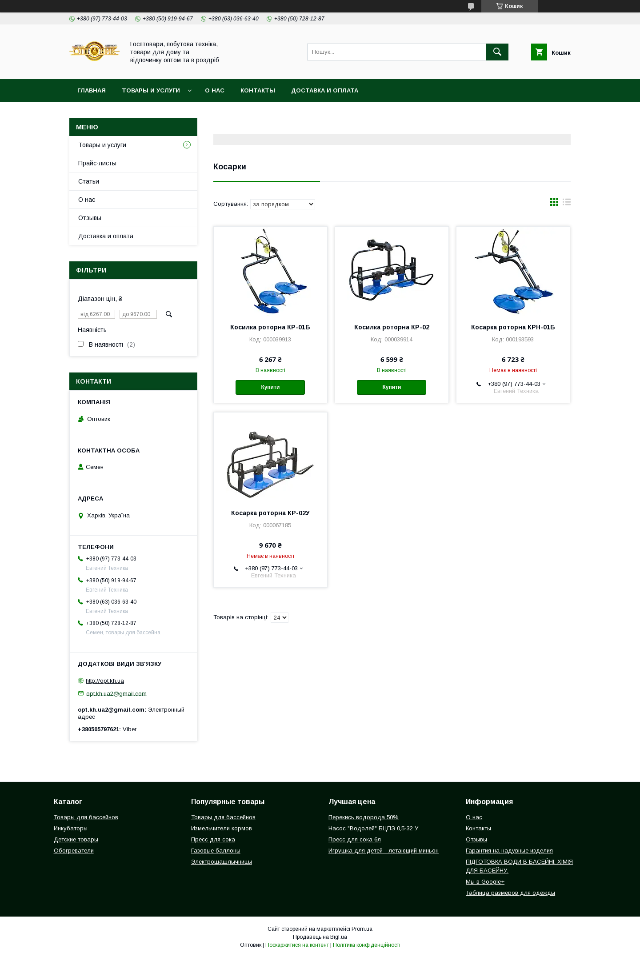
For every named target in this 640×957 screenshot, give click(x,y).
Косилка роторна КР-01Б (270, 327)
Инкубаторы (71, 828)
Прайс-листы (97, 163)
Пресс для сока (213, 839)
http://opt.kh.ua (105, 680)
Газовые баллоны (215, 850)
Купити (270, 387)
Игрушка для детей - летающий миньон (383, 850)
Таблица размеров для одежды (510, 892)
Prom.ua (362, 929)
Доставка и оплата (324, 90)
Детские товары (76, 839)
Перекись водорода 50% (363, 817)
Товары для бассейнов (86, 817)
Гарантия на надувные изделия (509, 850)
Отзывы (89, 217)
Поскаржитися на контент (297, 945)
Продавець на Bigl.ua (320, 937)
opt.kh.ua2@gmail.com (116, 693)
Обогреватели (74, 850)
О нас (214, 90)
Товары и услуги (151, 90)
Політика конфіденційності (366, 945)
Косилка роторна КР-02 (391, 327)
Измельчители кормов (221, 828)
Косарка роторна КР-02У (270, 513)
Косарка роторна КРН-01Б (513, 327)
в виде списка (567, 204)
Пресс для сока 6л (354, 839)
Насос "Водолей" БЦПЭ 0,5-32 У (373, 828)
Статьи (88, 181)
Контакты (257, 90)
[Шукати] (497, 52)
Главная (91, 90)
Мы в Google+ (485, 881)
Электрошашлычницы (221, 861)
